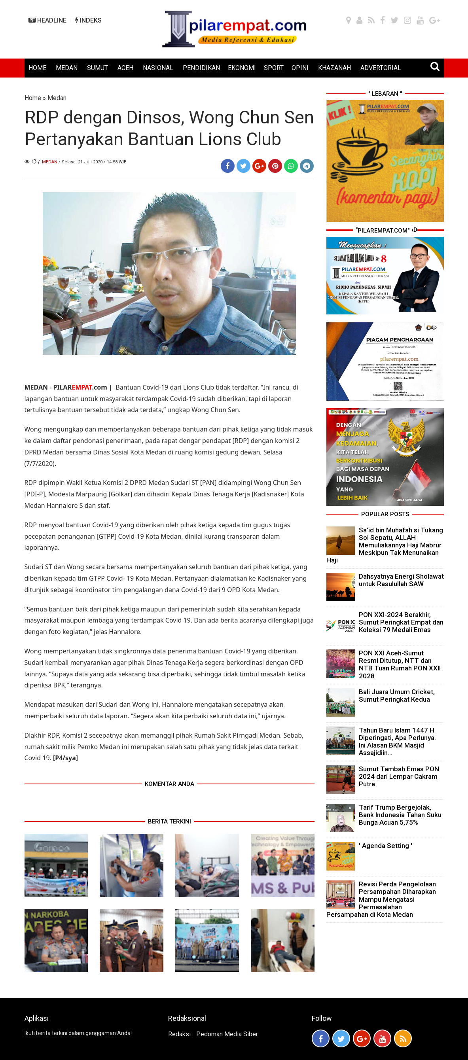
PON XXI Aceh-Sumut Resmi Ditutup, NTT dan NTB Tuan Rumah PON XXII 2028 (400, 664)
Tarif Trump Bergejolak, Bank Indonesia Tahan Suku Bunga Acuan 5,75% (400, 814)
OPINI (300, 68)
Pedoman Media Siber (227, 1034)
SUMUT (97, 68)
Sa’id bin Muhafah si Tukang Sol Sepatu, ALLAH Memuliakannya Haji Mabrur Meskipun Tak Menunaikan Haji (384, 545)
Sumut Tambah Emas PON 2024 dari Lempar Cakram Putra (399, 776)
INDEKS (88, 20)
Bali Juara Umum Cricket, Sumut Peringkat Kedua (397, 695)
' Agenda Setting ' (385, 846)
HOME (37, 68)
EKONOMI (242, 68)
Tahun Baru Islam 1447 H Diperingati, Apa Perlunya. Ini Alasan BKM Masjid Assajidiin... (397, 741)
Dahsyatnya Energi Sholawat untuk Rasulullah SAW (401, 580)
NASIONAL (158, 68)
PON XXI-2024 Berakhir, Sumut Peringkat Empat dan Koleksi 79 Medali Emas (401, 622)
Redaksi (179, 1034)
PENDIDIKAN (201, 68)
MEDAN (67, 68)
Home (33, 98)
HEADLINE (47, 20)
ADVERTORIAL (380, 68)
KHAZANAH (334, 68)
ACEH (125, 68)
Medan (56, 98)
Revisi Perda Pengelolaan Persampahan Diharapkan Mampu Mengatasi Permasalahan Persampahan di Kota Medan (381, 899)
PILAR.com (80, 387)
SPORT (274, 68)
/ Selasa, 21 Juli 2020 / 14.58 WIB (93, 162)
